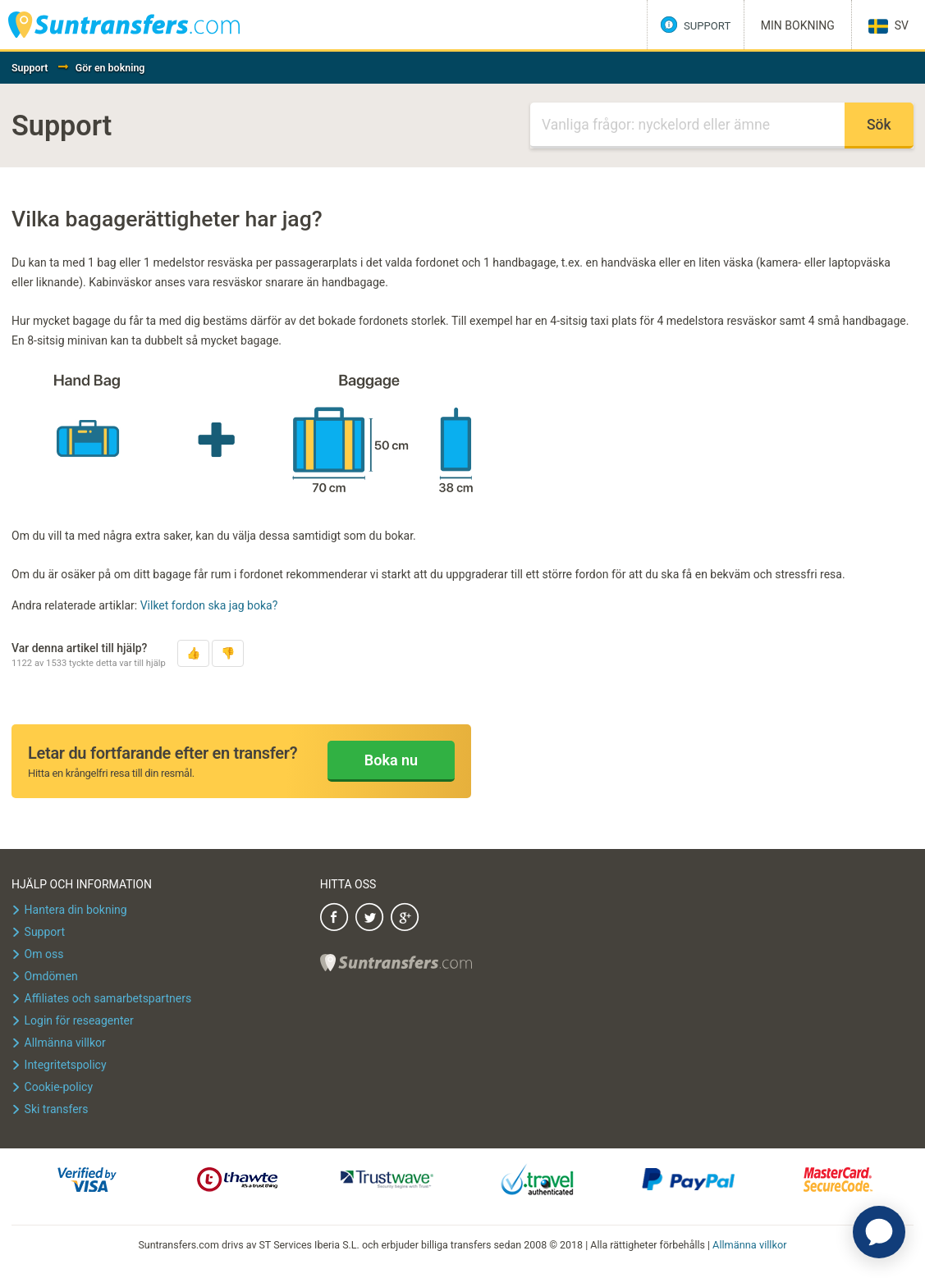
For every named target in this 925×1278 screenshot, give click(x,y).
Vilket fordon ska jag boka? (209, 605)
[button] (193, 653)
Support (29, 68)
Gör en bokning (110, 68)
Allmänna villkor (749, 1244)
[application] (879, 1232)
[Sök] (687, 125)
